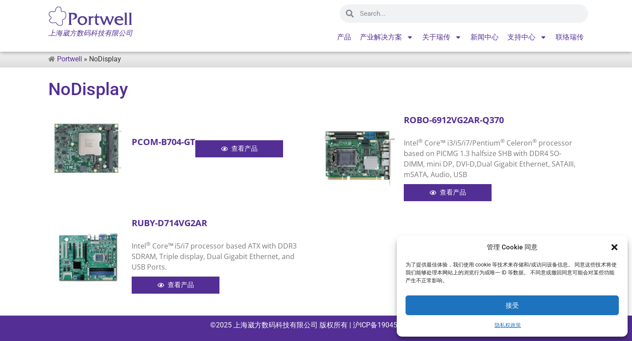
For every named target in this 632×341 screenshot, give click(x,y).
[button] (614, 247)
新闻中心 (484, 37)
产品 (344, 37)
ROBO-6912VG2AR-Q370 (454, 120)
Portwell (69, 59)
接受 (512, 305)
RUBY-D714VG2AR (169, 223)
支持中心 (527, 37)
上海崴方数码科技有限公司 (275, 325)
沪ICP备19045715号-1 (386, 325)
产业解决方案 (386, 37)
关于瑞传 (442, 37)
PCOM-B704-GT (163, 142)
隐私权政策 (508, 325)
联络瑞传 (570, 37)
